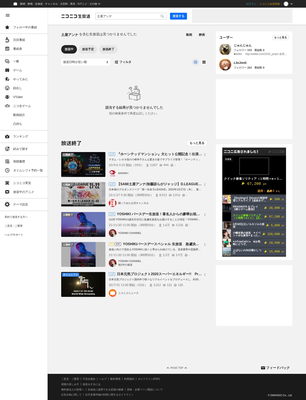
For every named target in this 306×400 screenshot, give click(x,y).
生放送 (39, 4)
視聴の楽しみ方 (70, 384)
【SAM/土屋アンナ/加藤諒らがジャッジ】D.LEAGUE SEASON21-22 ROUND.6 (178, 184)
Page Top (176, 367)
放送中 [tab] (69, 49)
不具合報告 (89, 379)
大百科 (64, 4)
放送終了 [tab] (108, 49)
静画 (30, 4)
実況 (72, 4)
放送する (178, 16)
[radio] (195, 62)
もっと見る (197, 143)
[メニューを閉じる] (7, 15)
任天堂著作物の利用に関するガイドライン (109, 394)
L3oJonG (240, 62)
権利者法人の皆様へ (72, 389)
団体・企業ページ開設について (145, 389)
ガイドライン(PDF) (149, 379)
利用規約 (129, 379)
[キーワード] (131, 16)
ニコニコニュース (128, 293)
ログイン (251, 4)
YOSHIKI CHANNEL (129, 233)
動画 (22, 4)
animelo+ (123, 173)
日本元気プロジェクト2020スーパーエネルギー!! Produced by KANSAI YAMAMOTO (183, 274)
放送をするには (92, 384)
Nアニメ (82, 4)
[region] (24, 204)
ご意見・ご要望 (70, 378)
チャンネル (51, 4)
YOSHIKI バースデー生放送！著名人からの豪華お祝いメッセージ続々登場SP (176, 214)
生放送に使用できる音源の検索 (105, 389)
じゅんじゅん (243, 45)
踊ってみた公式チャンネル (133, 203)
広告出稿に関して (71, 394)
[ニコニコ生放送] (75, 16)
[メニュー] (204, 154)
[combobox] (131, 16)
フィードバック (278, 368)
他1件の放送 (125, 264)
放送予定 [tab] (88, 49)
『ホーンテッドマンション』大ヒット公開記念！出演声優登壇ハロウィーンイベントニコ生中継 (190, 154)
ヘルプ (103, 379)
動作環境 (115, 379)
